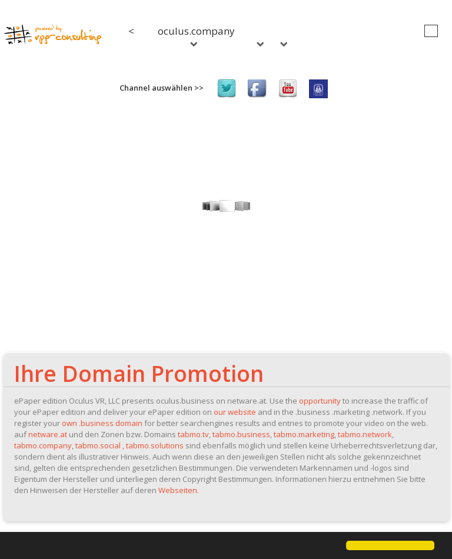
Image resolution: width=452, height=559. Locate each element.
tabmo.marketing (304, 434)
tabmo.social (98, 445)
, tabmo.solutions (153, 445)
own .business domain (102, 423)
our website (235, 412)
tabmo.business (241, 434)
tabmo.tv (193, 434)
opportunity (320, 400)
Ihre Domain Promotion (139, 373)
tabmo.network (365, 434)
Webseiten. (178, 490)
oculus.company (196, 35)
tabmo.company (43, 445)
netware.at (47, 434)
